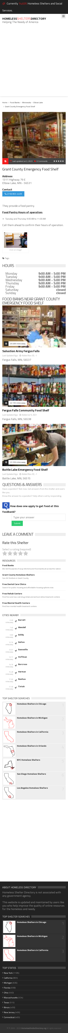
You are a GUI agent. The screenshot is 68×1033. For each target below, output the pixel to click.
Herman (22, 671)
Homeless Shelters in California (32, 731)
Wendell (22, 627)
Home (4, 102)
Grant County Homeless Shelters (18, 574)
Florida (7, 987)
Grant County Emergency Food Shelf (20, 106)
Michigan (8, 982)
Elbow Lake (38, 102)
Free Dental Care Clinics (14, 584)
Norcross (22, 664)
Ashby (21, 634)
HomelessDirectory (24, 18)
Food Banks (15, 102)
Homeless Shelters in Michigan (32, 717)
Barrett (21, 620)
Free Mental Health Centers (16, 603)
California (8, 977)
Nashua (22, 679)
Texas (6, 1002)
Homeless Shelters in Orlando (31, 745)
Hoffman (22, 656)
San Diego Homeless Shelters (31, 773)
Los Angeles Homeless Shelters (32, 787)
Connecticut (9, 1017)
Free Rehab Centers (12, 593)
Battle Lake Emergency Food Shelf (25, 469)
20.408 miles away (17, 343)
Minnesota (26, 102)
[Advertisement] (34, 62)
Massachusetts (11, 997)
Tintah (21, 686)
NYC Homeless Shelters (28, 759)
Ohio (6, 992)
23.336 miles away (17, 462)
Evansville (23, 649)
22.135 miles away (17, 402)
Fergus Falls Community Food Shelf (25, 410)
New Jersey (9, 1012)
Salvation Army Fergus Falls (20, 351)
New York (8, 972)
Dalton (21, 642)
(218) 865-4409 (13, 193)
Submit (17, 523)
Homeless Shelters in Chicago (31, 703)
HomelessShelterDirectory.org (33, 1028)
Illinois (7, 1007)
